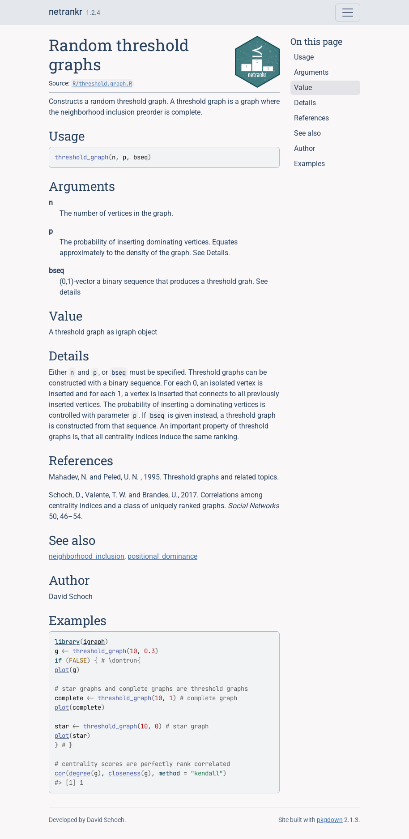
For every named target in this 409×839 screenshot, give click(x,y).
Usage (304, 57)
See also (307, 133)
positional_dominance (162, 556)
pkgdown (330, 819)
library (67, 642)
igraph (94, 642)
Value (303, 87)
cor (60, 773)
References (311, 118)
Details (305, 102)
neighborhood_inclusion (86, 556)
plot (62, 670)
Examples (309, 163)
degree (79, 773)
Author (304, 148)
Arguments (311, 72)
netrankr (65, 11)
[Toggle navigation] (347, 12)
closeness (124, 773)
